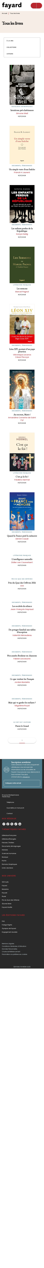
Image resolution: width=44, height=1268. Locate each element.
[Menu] (36, 6)
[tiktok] (16, 824)
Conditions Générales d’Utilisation (14, 946)
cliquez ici (26, 777)
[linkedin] (20, 824)
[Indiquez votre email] (19, 783)
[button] (11, 41)
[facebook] (8, 824)
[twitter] (12, 824)
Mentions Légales (8, 944)
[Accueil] (12, 5)
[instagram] (4, 824)
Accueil (4, 13)
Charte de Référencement (11, 952)
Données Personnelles (9, 949)
